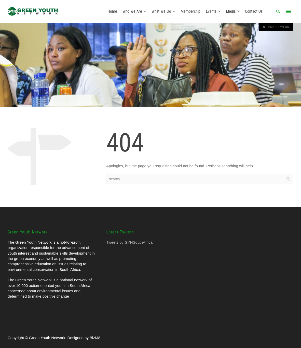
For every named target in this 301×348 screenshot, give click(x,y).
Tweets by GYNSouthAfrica (129, 242)
